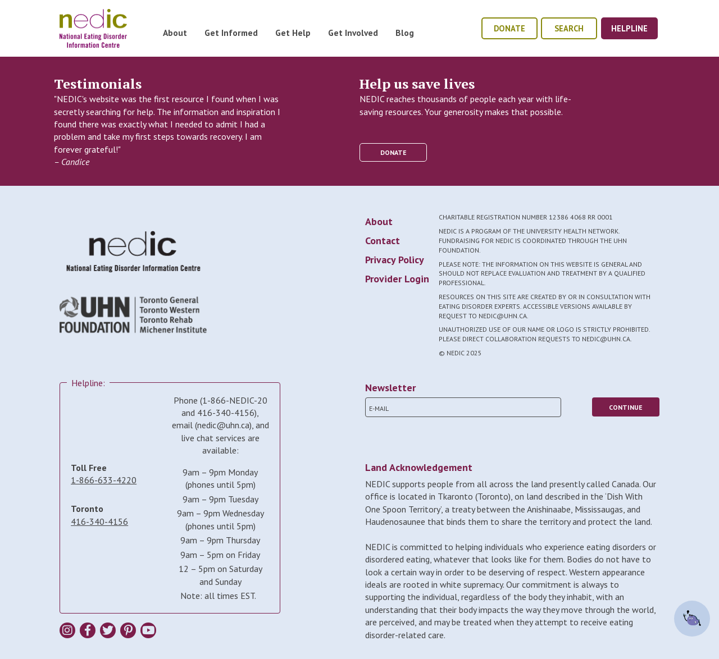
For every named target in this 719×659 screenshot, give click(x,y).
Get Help (293, 32)
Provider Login (397, 278)
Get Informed (231, 32)
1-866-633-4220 (103, 480)
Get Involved (353, 32)
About (175, 32)
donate (509, 28)
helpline (629, 28)
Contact (382, 240)
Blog (404, 32)
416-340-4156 (99, 521)
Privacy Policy (394, 259)
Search (569, 28)
